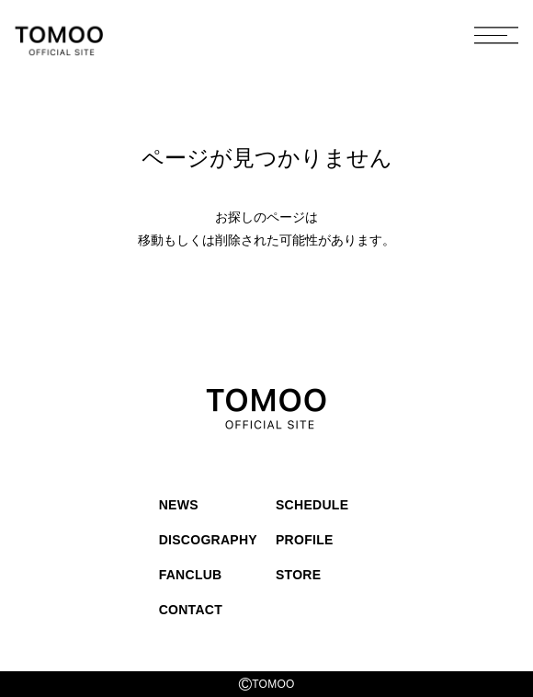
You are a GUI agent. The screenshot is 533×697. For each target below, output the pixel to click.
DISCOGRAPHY (208, 539)
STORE (298, 574)
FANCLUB (190, 574)
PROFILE (305, 539)
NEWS (178, 504)
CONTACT (190, 609)
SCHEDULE (312, 504)
